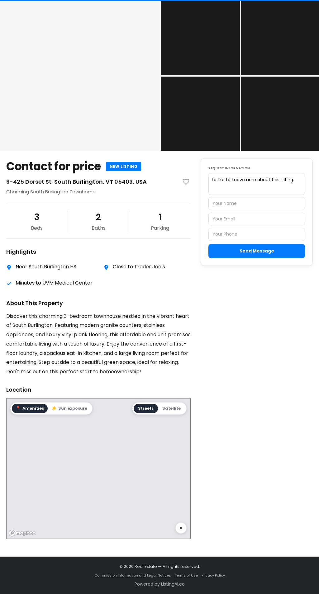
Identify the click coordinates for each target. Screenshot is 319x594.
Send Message (257, 251)
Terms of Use (186, 575)
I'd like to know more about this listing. (256, 184)
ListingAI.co (173, 584)
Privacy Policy (213, 575)
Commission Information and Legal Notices (132, 575)
